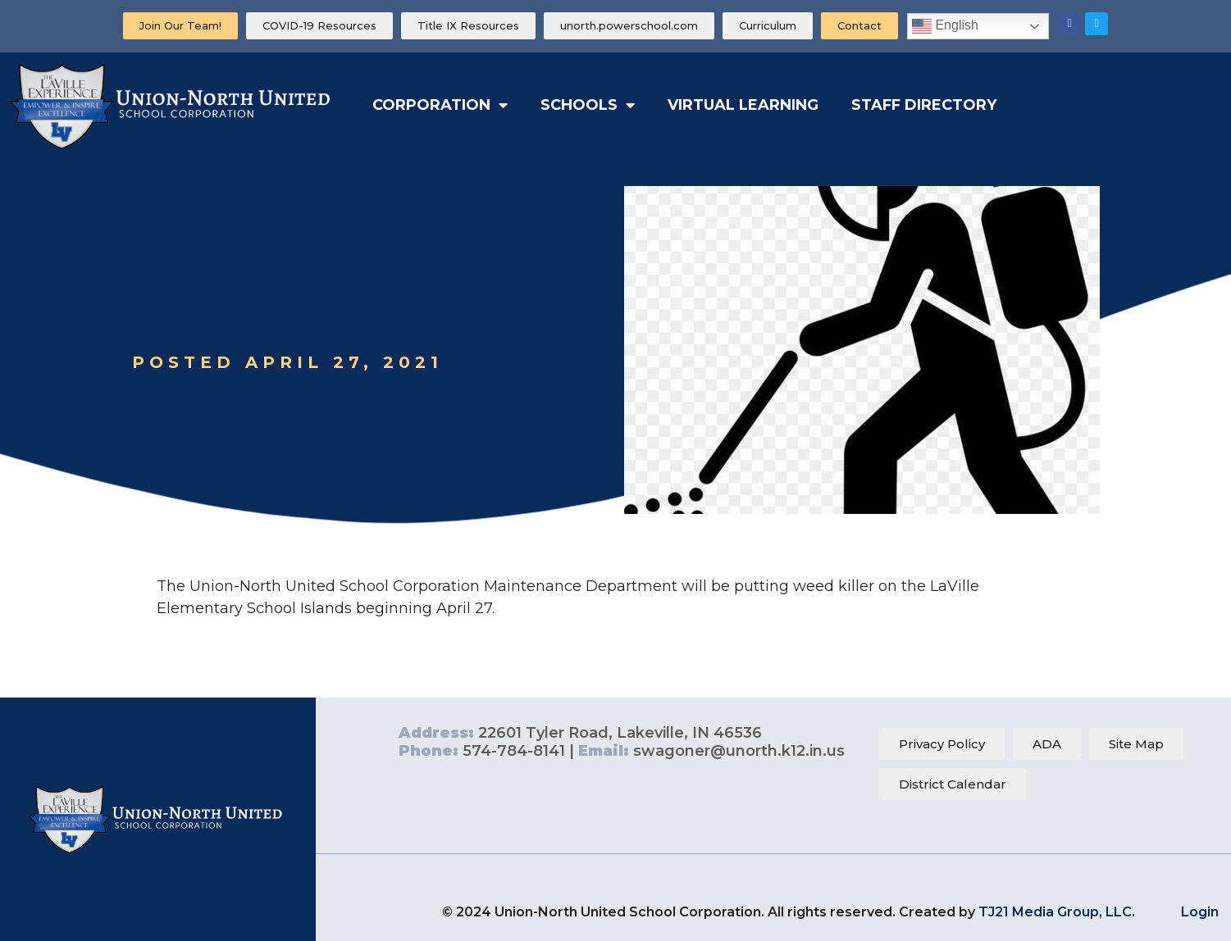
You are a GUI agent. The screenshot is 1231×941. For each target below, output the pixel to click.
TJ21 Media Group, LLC (1055, 912)
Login (1200, 912)
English (945, 26)
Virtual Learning (743, 105)
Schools (587, 104)
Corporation (440, 104)
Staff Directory (923, 105)
